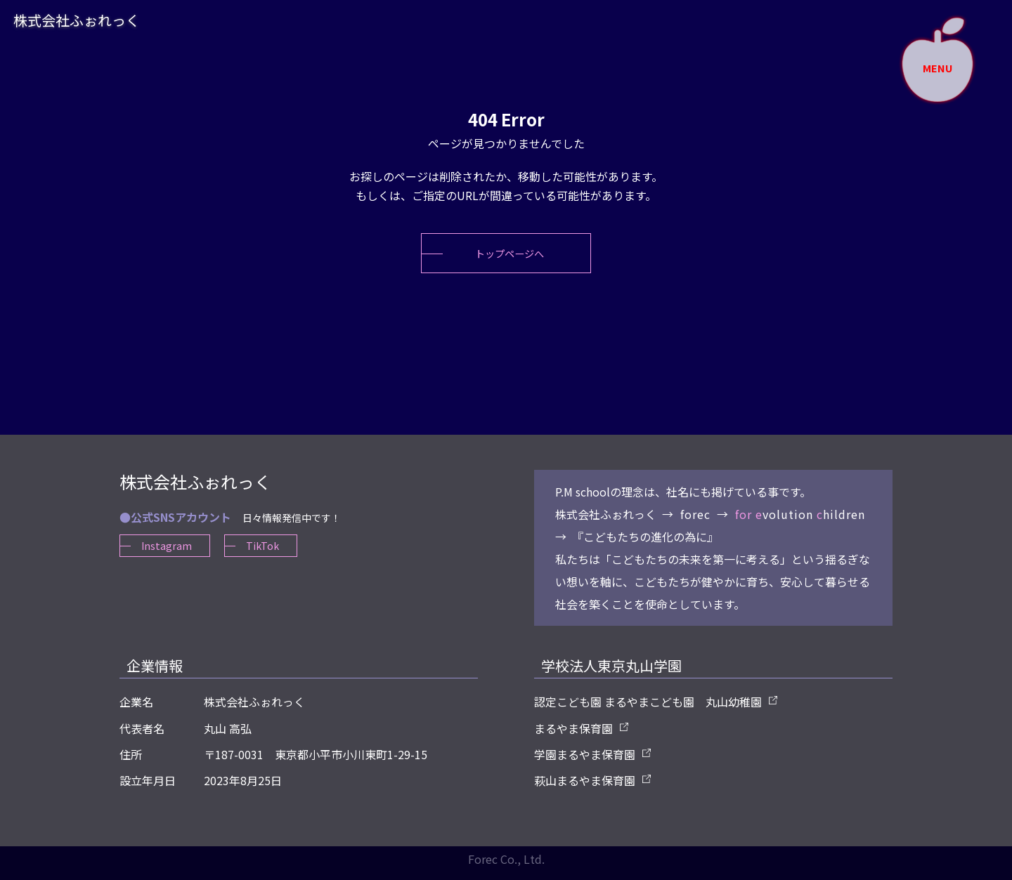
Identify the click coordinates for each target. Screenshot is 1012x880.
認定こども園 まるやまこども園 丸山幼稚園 (648, 710)
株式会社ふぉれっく (98, 25)
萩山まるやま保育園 (584, 788)
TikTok (266, 554)
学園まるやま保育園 (584, 762)
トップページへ (509, 257)
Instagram (167, 554)
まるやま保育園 (573, 736)
